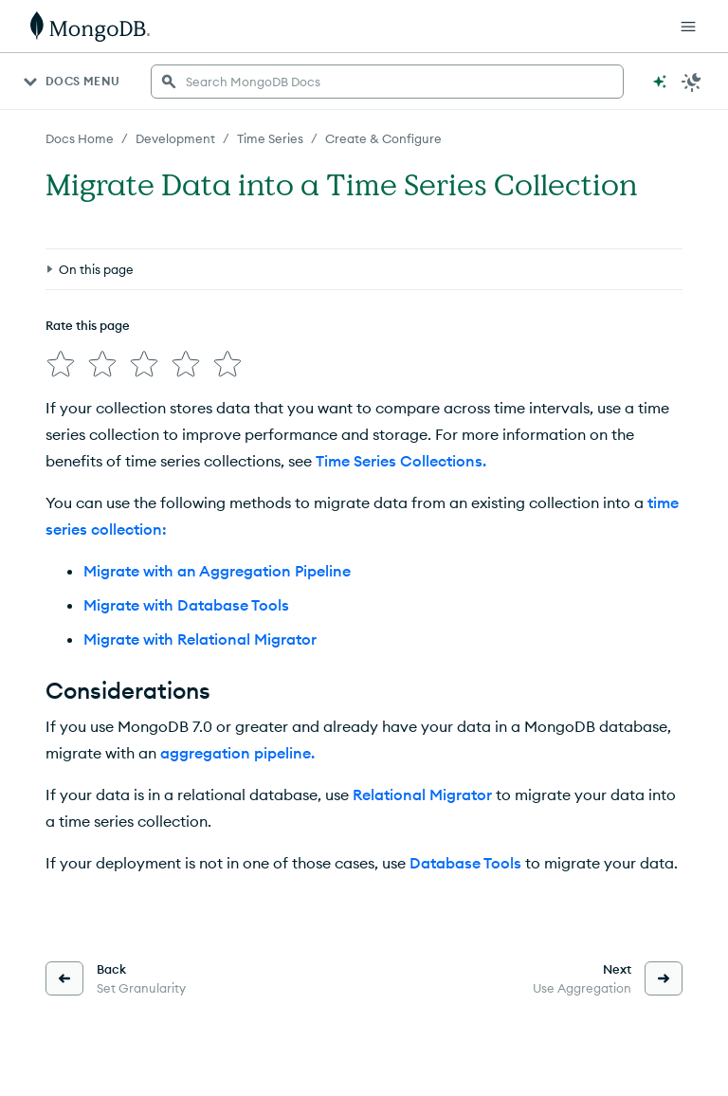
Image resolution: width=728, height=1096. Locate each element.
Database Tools (465, 862)
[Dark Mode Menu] (692, 81)
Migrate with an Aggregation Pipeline (217, 570)
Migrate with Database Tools (186, 604)
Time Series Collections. (401, 460)
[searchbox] (387, 81)
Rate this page (88, 325)
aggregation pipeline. (237, 752)
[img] (61, 364)
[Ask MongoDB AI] (659, 81)
